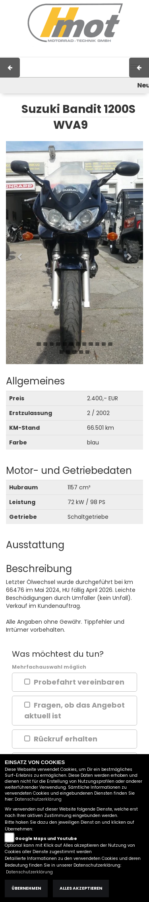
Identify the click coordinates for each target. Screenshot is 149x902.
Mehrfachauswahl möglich (49, 666)
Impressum (52, 53)
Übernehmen (26, 888)
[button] (16, 252)
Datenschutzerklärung (38, 799)
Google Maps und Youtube (46, 839)
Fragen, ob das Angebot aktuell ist (74, 710)
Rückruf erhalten (65, 739)
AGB (79, 53)
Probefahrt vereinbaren (79, 682)
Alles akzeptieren (81, 888)
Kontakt (101, 53)
